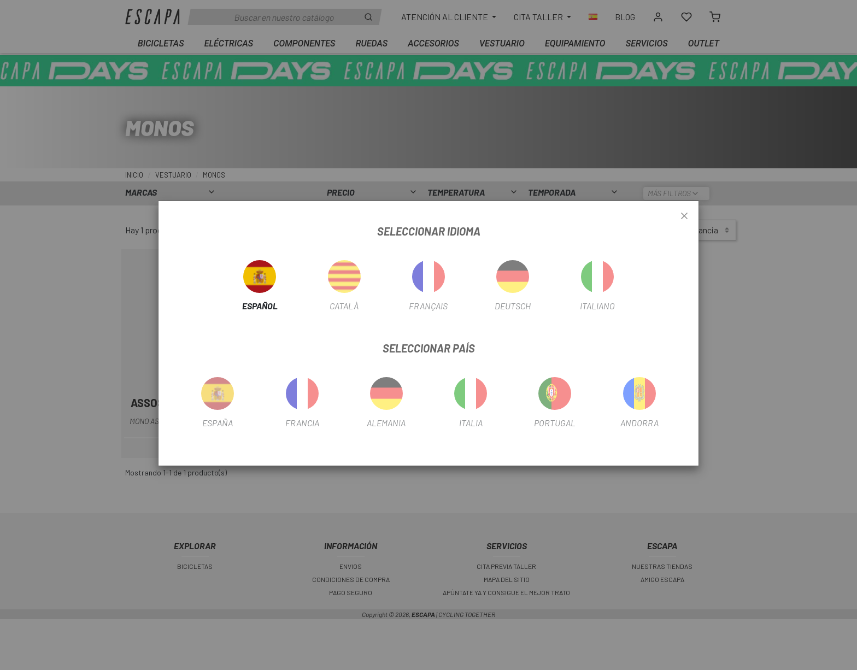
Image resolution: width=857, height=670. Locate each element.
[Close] (684, 216)
